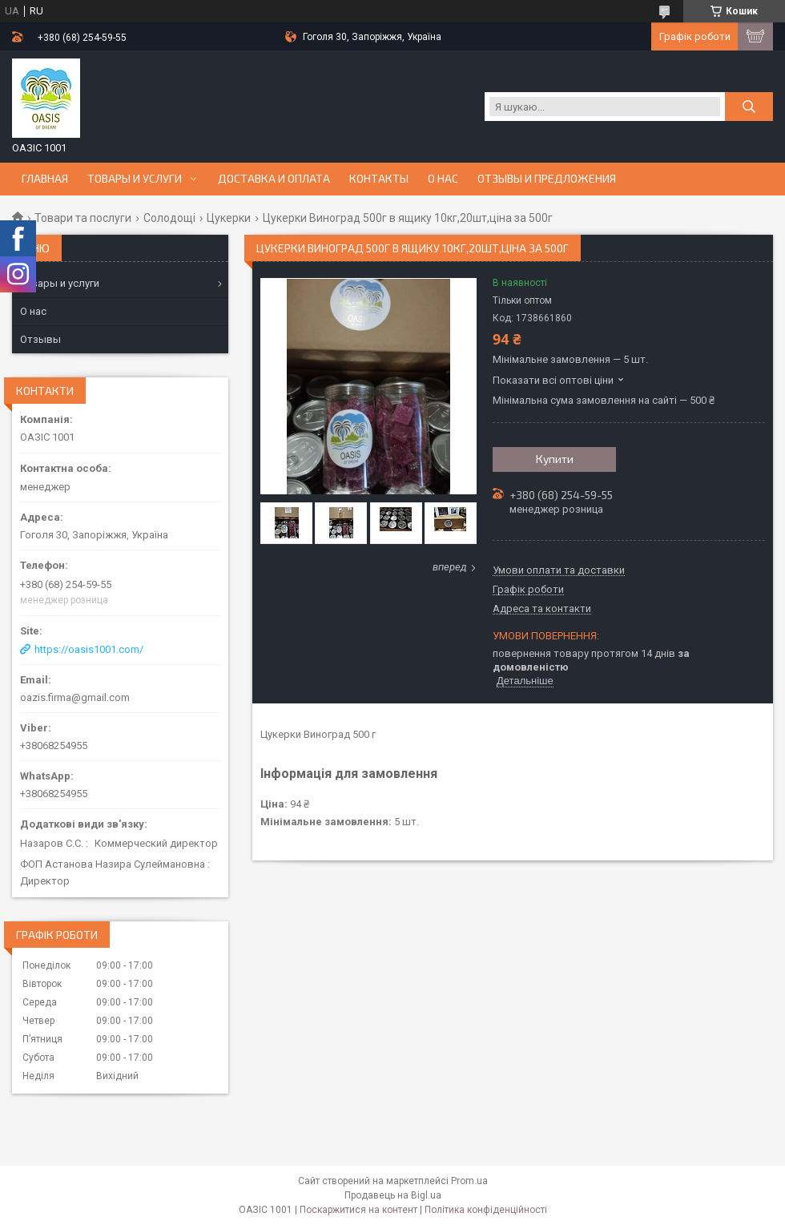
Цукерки (229, 218)
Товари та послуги (82, 218)
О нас (443, 178)
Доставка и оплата (274, 178)
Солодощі (169, 218)
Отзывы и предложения (546, 178)
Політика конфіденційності (486, 1209)
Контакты (379, 178)
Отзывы (40, 339)
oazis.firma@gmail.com (75, 697)
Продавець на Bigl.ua (392, 1195)
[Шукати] (749, 106)
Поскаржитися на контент (358, 1209)
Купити (555, 458)
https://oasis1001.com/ (88, 649)
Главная (45, 178)
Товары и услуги (134, 178)
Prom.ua (469, 1181)
